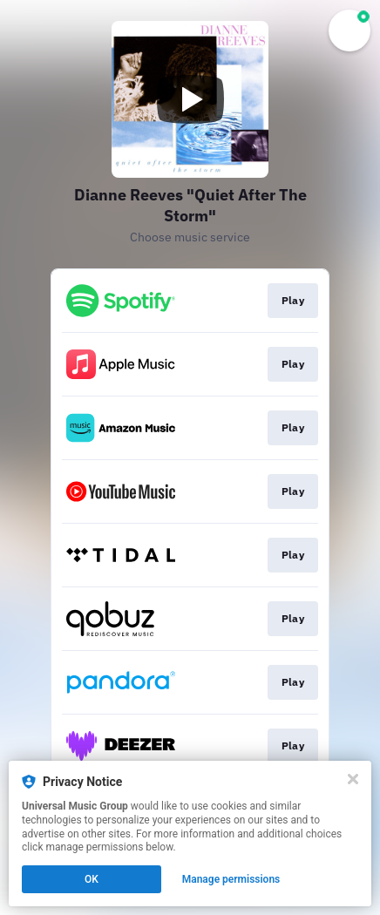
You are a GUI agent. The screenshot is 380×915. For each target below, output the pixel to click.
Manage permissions (231, 879)
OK (91, 879)
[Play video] (190, 99)
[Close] (353, 779)
